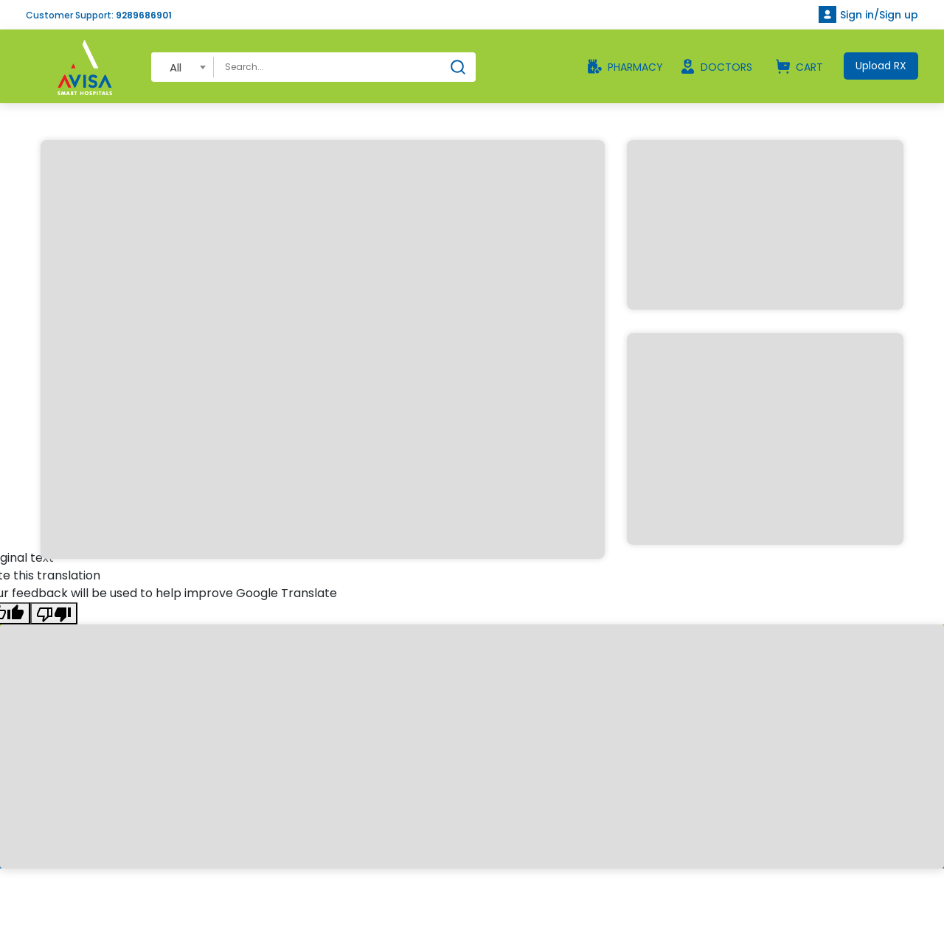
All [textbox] (175, 67)
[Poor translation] (53, 613)
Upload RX (881, 65)
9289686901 (144, 15)
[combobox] (182, 66)
